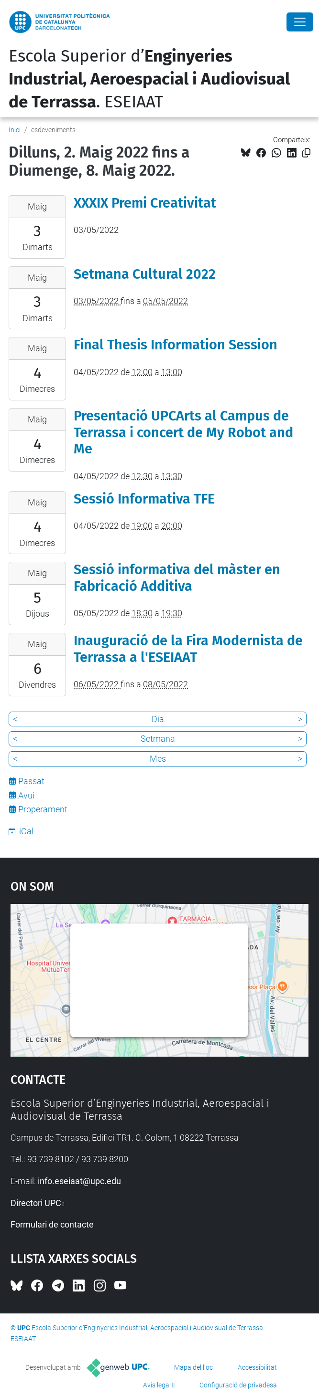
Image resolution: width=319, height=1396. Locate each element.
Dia (158, 719)
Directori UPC (36, 1203)
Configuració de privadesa (238, 1385)
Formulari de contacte (52, 1224)
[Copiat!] (306, 152)
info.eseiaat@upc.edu (79, 1181)
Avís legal (157, 1385)
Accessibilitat (257, 1367)
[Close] (299, 21)
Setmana (158, 739)
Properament (42, 809)
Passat (31, 781)
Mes (158, 759)
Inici (15, 130)
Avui (26, 795)
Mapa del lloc (193, 1367)
